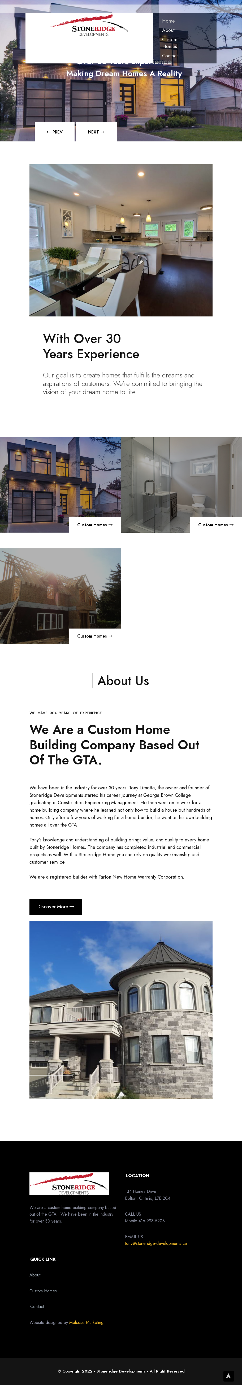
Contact (170, 55)
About (168, 30)
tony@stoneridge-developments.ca (156, 1243)
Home (168, 21)
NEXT (93, 132)
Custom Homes (169, 43)
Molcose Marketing (86, 1322)
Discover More (55, 906)
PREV (58, 132)
